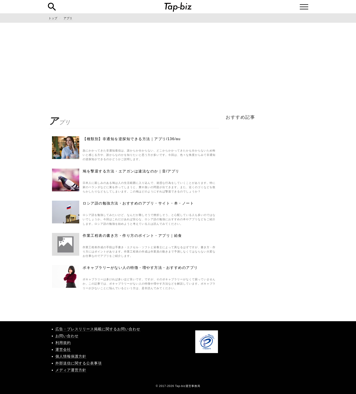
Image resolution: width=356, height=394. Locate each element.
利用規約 (63, 343)
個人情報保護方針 (70, 356)
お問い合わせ (67, 336)
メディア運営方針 (70, 370)
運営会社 (63, 349)
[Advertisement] (178, 68)
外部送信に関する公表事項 (78, 363)
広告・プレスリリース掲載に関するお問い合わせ (97, 329)
